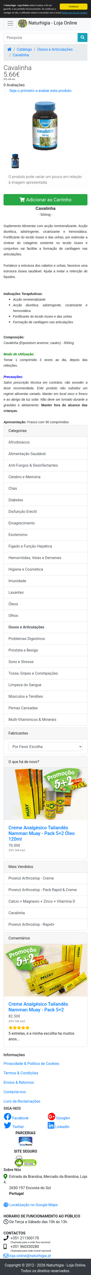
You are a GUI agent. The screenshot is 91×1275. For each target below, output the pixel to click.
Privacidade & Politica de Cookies (31, 1063)
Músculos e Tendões (25, 696)
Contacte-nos (15, 1092)
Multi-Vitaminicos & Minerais (32, 719)
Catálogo (24, 49)
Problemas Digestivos (26, 638)
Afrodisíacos (19, 442)
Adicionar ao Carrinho (45, 200)
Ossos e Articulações (55, 49)
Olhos (13, 615)
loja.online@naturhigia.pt (27, 1256)
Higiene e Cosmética (25, 569)
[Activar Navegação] (10, 23)
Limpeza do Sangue (24, 685)
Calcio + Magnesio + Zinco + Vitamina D (41, 901)
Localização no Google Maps (31, 1205)
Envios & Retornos (19, 1082)
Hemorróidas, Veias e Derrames (34, 558)
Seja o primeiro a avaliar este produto (40, 90)
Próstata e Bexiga (23, 650)
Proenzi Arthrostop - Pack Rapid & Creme (42, 890)
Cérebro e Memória (24, 477)
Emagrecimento (21, 523)
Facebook (16, 1118)
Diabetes (15, 500)
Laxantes (16, 592)
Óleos (13, 604)
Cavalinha (21, 55)
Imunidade (17, 581)
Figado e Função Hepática (30, 546)
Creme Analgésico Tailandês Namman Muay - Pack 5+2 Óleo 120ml (41, 833)
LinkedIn (58, 1127)
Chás (12, 488)
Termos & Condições (21, 1073)
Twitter (14, 1127)
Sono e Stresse (21, 662)
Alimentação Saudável (27, 454)
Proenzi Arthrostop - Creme (31, 878)
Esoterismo (18, 534)
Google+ (59, 1118)
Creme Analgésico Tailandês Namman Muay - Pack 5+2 (38, 1007)
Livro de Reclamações (22, 1101)
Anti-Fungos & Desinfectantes (33, 465)
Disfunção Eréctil (22, 511)
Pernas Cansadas (23, 708)
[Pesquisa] (41, 37)
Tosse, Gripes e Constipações (33, 673)
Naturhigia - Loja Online (47, 23)
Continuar (74, 6)
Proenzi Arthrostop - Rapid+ (31, 924)
